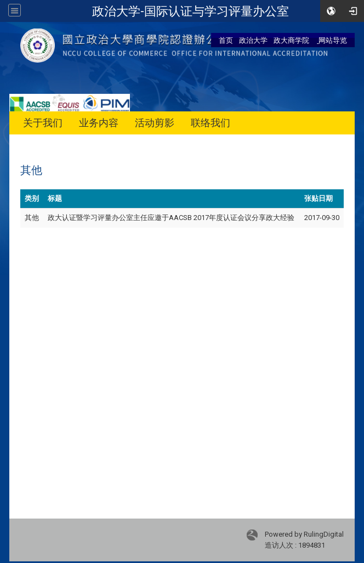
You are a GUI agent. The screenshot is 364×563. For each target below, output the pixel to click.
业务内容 (98, 122)
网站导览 (332, 40)
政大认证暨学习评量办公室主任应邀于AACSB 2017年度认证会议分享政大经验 (171, 217)
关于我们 (42, 122)
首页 (226, 40)
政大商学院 (291, 40)
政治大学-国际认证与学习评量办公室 (190, 11)
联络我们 (210, 122)
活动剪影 (154, 122)
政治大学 (253, 40)
